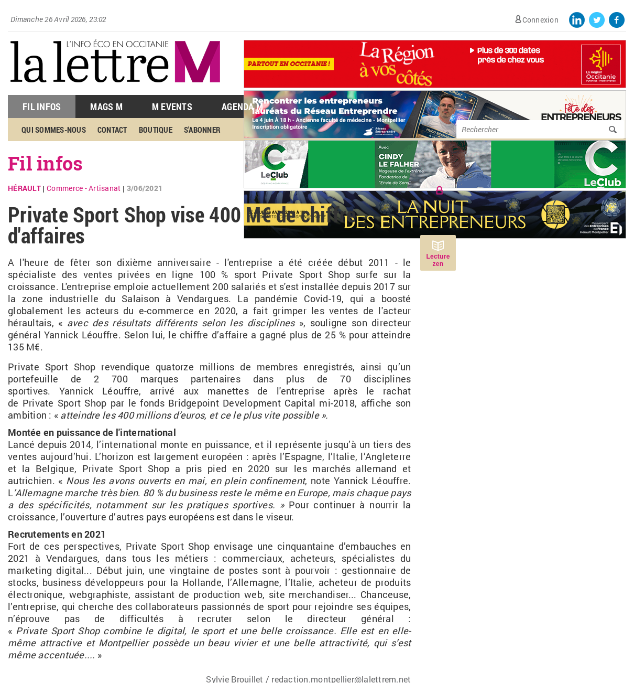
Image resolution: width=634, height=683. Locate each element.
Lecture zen (438, 260)
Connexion (540, 20)
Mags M (106, 106)
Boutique (155, 129)
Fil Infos (42, 106)
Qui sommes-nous (53, 129)
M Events (172, 106)
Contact (112, 129)
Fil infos (45, 163)
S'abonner (202, 129)
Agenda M (242, 106)
